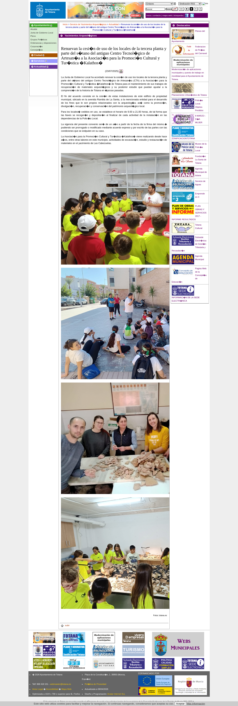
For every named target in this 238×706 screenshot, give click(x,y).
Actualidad (114, 24)
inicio (149, 15)
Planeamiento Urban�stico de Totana (189, 95)
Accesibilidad (52, 689)
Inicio (65, 24)
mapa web (168, 15)
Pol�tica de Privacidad (95, 684)
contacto (157, 15)
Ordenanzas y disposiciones (43, 43)
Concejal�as (36, 50)
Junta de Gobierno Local (41, 33)
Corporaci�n (36, 46)
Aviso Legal (37, 689)
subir (65, 625)
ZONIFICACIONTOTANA (183, 138)
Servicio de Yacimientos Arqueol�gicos (88, 24)
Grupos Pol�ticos (38, 39)
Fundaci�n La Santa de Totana (200, 159)
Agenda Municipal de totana (201, 172)
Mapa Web (66, 689)
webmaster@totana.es (60, 684)
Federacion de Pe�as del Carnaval (201, 50)
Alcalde (33, 29)
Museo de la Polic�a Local (201, 147)
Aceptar (180, 703)
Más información (196, 703)
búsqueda (178, 15)
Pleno (33, 36)
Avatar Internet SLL (116, 694)
